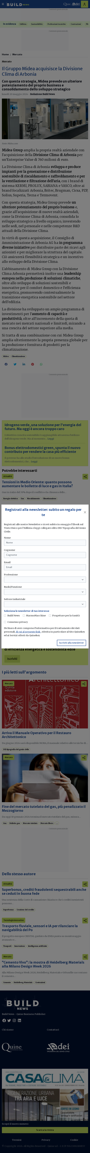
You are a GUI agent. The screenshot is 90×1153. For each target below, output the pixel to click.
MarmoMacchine (36, 615)
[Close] (85, 512)
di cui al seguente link (28, 631)
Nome (7, 537)
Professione (11, 574)
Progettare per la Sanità (66, 615)
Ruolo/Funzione (13, 586)
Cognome (9, 550)
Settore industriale (14, 599)
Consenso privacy (17, 622)
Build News (13, 615)
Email (7, 562)
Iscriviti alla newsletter (71, 642)
